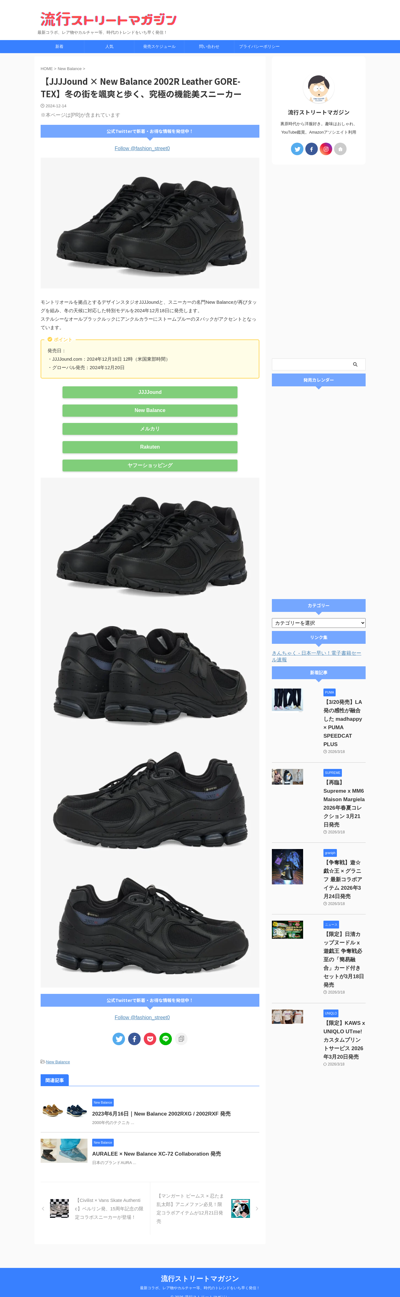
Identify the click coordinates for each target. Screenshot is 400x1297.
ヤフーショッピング (150, 465)
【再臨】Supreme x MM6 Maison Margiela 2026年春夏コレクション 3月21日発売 (336, 766)
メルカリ (150, 428)
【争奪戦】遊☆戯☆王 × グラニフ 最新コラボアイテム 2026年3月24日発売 (336, 821)
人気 (109, 46)
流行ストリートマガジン (200, 1269)
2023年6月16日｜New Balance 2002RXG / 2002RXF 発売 (173, 1113)
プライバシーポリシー (259, 46)
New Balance (150, 410)
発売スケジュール (159, 46)
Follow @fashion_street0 (142, 148)
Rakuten (150, 447)
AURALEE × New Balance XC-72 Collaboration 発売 (168, 1157)
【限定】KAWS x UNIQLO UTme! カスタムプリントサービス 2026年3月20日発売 (335, 939)
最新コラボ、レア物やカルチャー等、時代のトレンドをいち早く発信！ (200, 1278)
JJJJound (150, 392)
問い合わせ (209, 46)
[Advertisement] (319, 261)
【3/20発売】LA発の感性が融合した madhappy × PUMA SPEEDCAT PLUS (335, 711)
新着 (59, 46)
